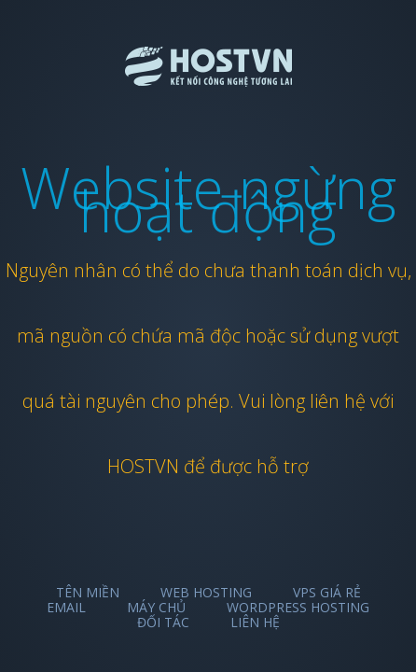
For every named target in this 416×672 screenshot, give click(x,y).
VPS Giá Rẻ (327, 592)
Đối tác (163, 622)
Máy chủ (156, 607)
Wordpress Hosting (298, 607)
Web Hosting (206, 592)
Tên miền (87, 592)
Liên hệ (255, 622)
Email (66, 607)
